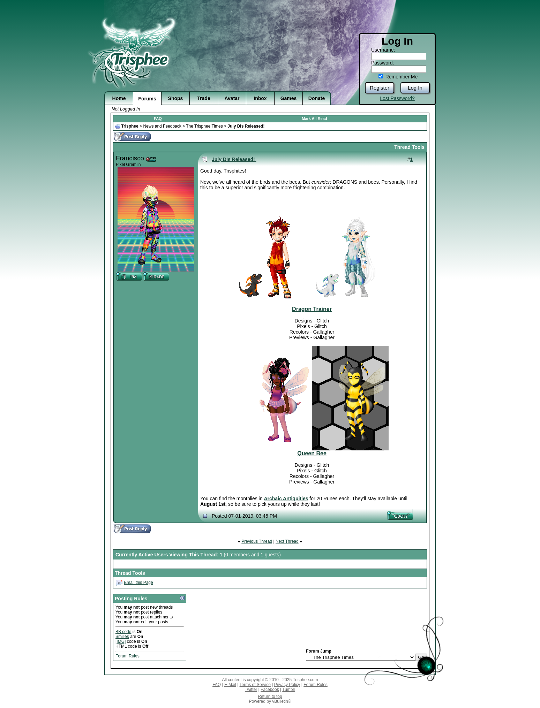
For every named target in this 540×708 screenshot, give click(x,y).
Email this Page (138, 582)
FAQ (158, 118)
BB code (123, 631)
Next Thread (287, 541)
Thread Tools (409, 147)
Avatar (231, 98)
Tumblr (288, 689)
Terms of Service (255, 684)
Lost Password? (397, 98)
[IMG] (120, 641)
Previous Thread (256, 541)
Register (379, 88)
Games (288, 98)
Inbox (260, 98)
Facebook (270, 689)
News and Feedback (162, 126)
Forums (147, 98)
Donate (316, 98)
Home (119, 98)
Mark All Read (314, 118)
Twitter (251, 689)
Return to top (270, 696)
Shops (175, 98)
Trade (203, 98)
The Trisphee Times (204, 126)
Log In (415, 88)
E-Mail (230, 684)
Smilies (122, 636)
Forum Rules (127, 656)
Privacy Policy (287, 684)
